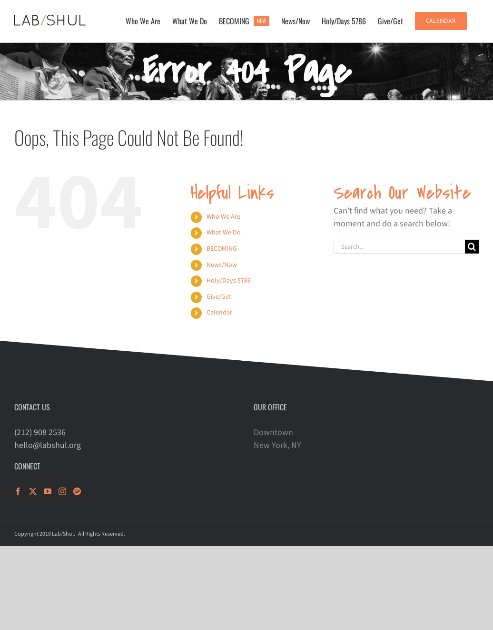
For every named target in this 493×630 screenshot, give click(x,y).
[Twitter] (33, 491)
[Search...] (399, 247)
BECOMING (222, 249)
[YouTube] (47, 491)
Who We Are (223, 217)
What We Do (224, 232)
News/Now (222, 265)
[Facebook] (18, 491)
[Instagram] (62, 491)
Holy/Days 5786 (229, 280)
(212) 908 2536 (40, 432)
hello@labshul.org (47, 445)
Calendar (219, 312)
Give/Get (219, 297)
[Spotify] (77, 491)
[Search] (472, 247)
